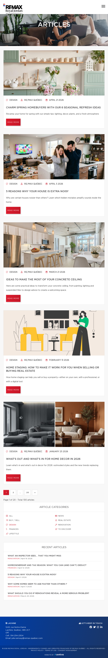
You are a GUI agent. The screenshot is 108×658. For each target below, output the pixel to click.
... (20, 492)
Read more (13, 122)
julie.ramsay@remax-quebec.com (27, 638)
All (9, 516)
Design (11, 100)
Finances (12, 529)
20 (27, 492)
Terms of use (50, 650)
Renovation (63, 525)
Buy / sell (13, 520)
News (59, 516)
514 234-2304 (16, 636)
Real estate (63, 520)
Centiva (59, 654)
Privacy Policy (37, 650)
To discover (63, 529)
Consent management (67, 650)
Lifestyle (12, 534)
